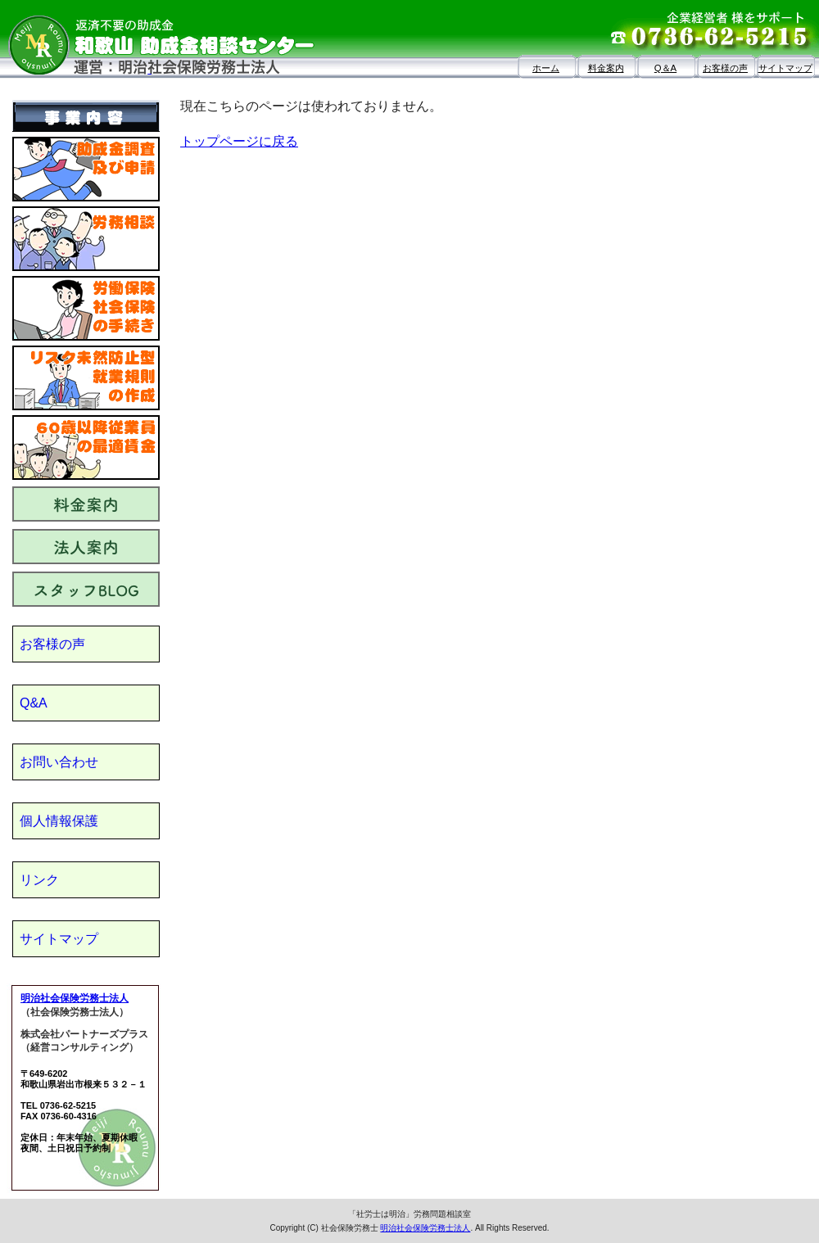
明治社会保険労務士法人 (74, 998)
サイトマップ (785, 68)
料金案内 (606, 68)
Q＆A (665, 68)
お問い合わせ (59, 762)
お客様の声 (725, 68)
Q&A (34, 703)
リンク (39, 880)
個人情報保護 (59, 821)
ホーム (545, 68)
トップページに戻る (239, 141)
